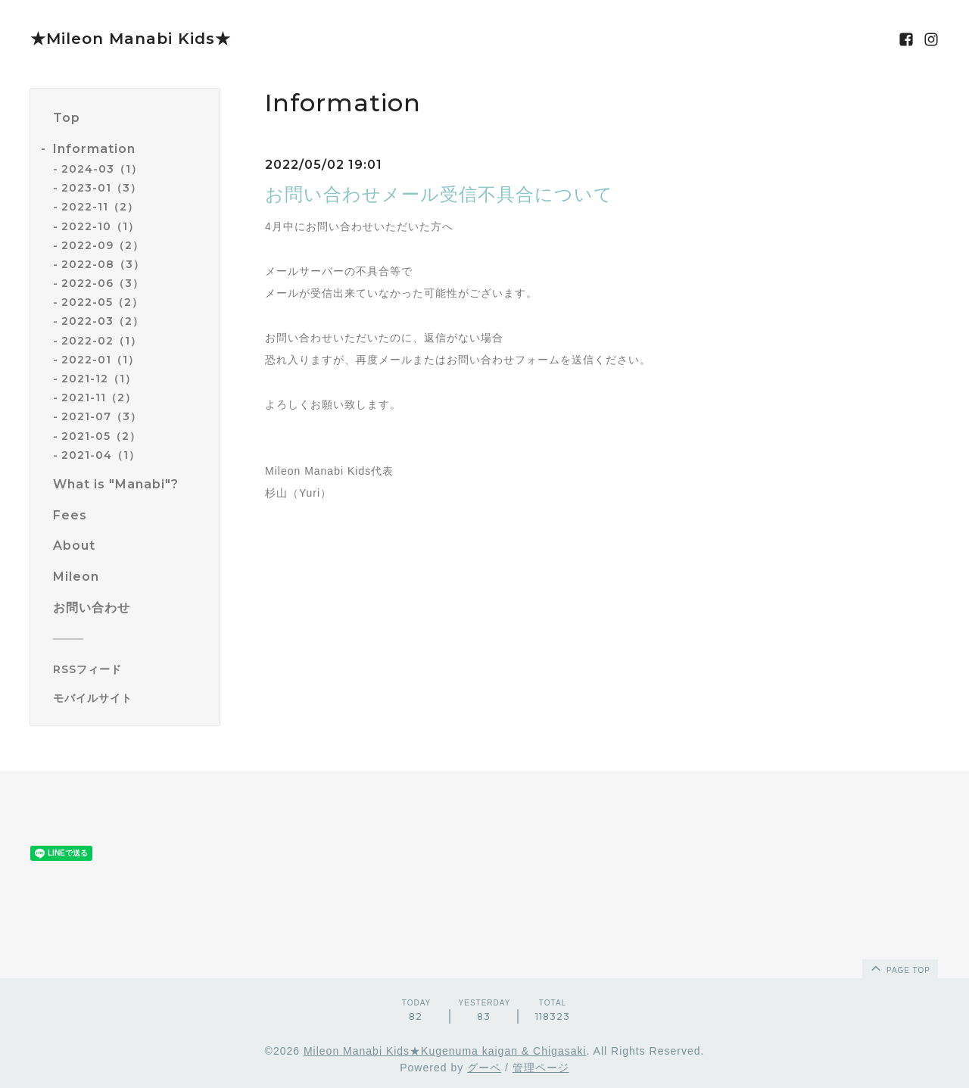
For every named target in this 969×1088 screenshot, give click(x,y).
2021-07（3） (101, 416)
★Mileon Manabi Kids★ (130, 39)
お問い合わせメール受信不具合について (439, 194)
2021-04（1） (100, 455)
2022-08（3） (103, 264)
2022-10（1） (100, 226)
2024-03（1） (101, 169)
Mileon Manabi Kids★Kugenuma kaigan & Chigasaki (445, 1051)
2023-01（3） (101, 188)
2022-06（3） (102, 283)
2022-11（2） (100, 207)
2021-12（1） (98, 378)
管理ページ (541, 1068)
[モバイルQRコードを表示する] (130, 698)
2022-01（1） (100, 359)
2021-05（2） (101, 436)
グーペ (484, 1068)
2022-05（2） (102, 302)
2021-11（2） (98, 397)
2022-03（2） (102, 321)
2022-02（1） (101, 341)
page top (899, 967)
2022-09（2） (102, 245)
